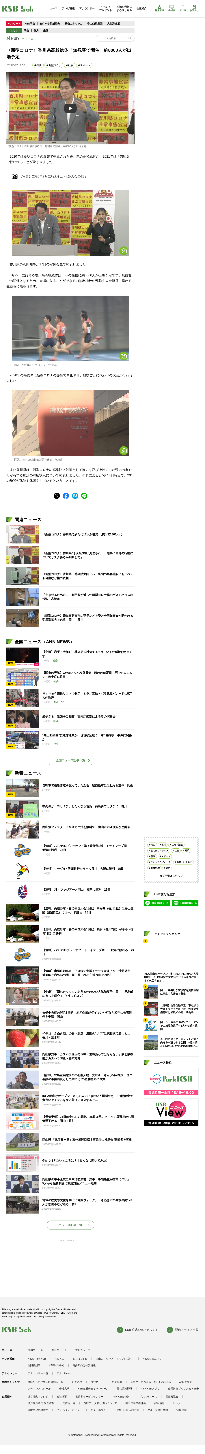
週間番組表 (34, 1365)
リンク (177, 1403)
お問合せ (194, 8)
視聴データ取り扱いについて (100, 1403)
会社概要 (62, 1396)
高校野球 (155, 868)
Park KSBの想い (121, 1396)
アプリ (183, 8)
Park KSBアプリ (150, 1388)
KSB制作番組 (56, 1365)
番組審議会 (171, 1396)
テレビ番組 (68, 8)
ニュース (52, 8)
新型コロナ (55, 65)
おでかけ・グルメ (159, 850)
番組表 (171, 8)
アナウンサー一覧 (38, 1373)
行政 (153, 856)
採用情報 (159, 8)
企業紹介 (142, 8)
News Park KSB (37, 1358)
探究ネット (97, 1382)
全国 (45, 30)
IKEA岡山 (29, 23)
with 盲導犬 (185, 1382)
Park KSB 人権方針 (128, 1409)
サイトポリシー (100, 1409)
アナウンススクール (39, 1388)
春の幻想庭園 (94, 23)
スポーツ (85, 65)
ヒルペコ (59, 1358)
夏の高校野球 (124, 1388)
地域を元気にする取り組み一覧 (46, 1382)
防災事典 (117, 1382)
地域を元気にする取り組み (124, 8)
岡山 (26, 30)
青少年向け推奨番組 (84, 1365)
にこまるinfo (80, 1358)
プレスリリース (148, 1396)
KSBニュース (35, 1350)
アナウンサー (87, 8)
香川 (36, 30)
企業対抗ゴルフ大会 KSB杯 (184, 1388)
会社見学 (64, 1388)
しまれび (77, 1382)
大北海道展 (113, 23)
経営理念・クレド (38, 1396)
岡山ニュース (59, 1350)
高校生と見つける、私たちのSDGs (151, 1382)
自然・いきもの (184, 862)
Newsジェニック (152, 1358)
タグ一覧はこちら (170, 875)
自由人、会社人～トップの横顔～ (115, 1358)
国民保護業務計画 (135, 1403)
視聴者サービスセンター (89, 1396)
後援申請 (181, 1409)
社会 (70, 65)
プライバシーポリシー (69, 1409)
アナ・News (64, 1373)
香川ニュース (83, 1350)
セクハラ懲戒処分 (50, 23)
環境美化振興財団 (38, 1409)
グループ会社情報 (158, 1409)
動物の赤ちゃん (74, 23)
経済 (187, 850)
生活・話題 (177, 844)
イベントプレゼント (105, 8)
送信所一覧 (68, 1403)
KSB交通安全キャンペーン (93, 1388)
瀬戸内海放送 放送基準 (41, 1403)
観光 (168, 868)
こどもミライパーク (161, 862)
